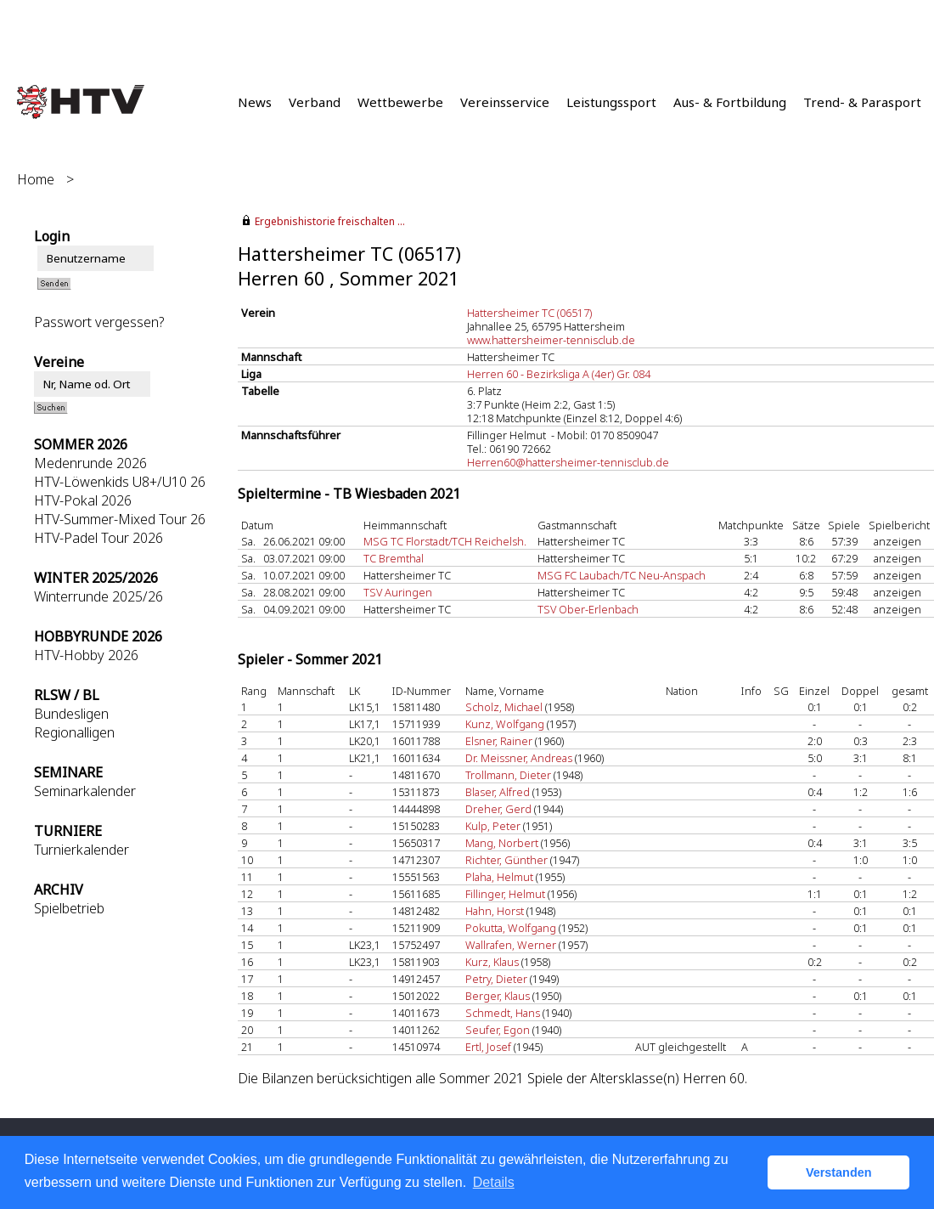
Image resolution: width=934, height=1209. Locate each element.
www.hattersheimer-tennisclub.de (551, 339)
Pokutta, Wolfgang (510, 927)
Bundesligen (71, 713)
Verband (314, 101)
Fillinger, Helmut (505, 893)
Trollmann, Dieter (508, 774)
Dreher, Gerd (498, 808)
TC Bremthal (393, 558)
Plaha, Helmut (499, 876)
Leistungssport (611, 101)
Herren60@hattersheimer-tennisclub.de (568, 462)
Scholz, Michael (504, 707)
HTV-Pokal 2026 (83, 500)
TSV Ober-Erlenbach (588, 609)
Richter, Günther (506, 859)
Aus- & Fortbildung (729, 101)
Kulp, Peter (492, 825)
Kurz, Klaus (492, 961)
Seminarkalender (85, 791)
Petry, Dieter (496, 978)
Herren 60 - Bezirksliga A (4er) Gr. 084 (558, 373)
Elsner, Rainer (498, 741)
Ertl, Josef (488, 1046)
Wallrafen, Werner (510, 944)
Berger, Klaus (497, 995)
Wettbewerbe (400, 101)
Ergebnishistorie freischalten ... (330, 221)
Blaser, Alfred (497, 791)
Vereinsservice (504, 101)
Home (35, 179)
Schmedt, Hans (502, 1012)
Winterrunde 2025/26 (98, 596)
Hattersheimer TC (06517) (529, 312)
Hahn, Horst (494, 910)
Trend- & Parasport (862, 101)
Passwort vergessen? (99, 322)
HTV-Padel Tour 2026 (98, 537)
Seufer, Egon (497, 1029)
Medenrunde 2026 (90, 463)
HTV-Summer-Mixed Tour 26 (119, 519)
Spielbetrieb (69, 908)
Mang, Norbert (501, 842)
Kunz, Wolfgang (504, 724)
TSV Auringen (397, 592)
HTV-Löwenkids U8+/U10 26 (119, 481)
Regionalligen (74, 732)
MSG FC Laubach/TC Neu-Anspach (621, 575)
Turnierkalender (81, 849)
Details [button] (494, 1182)
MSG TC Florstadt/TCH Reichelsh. (444, 541)
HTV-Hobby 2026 (86, 655)
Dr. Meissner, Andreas (518, 758)
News (255, 101)
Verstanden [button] (839, 1172)
